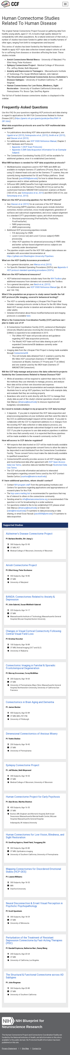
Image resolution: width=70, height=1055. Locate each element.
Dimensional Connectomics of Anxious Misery (31, 733)
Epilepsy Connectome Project (22, 765)
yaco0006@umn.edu (28, 178)
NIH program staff (22, 485)
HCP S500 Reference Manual (43, 141)
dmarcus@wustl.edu (28, 402)
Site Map (25, 1049)
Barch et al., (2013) (42, 284)
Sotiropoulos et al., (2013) (36, 135)
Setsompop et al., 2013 (17, 196)
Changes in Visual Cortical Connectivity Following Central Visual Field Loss (33, 632)
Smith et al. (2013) (57, 135)
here (28, 316)
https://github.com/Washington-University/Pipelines (30, 256)
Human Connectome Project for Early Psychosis (33, 796)
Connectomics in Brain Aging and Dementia (30, 702)
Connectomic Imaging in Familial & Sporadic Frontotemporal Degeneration (30, 667)
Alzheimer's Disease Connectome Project (29, 533)
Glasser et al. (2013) (20, 138)
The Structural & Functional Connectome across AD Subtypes (35, 976)
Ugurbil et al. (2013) (15, 135)
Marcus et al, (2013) (43, 264)
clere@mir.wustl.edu (16, 511)
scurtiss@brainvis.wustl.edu (33, 476)
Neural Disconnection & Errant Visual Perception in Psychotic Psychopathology (34, 905)
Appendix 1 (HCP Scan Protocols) (27, 147)
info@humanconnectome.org (35, 499)
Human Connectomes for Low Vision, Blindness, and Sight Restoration (35, 836)
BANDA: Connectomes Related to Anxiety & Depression (30, 598)
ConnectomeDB (21, 353)
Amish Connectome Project (21, 565)
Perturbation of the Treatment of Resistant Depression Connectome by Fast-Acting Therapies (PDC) (34, 940)
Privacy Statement (9, 1049)
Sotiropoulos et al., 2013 (32, 193)
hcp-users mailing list (20, 493)
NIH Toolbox (56, 278)
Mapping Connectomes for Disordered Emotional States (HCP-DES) (33, 870)
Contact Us (36, 1049)
